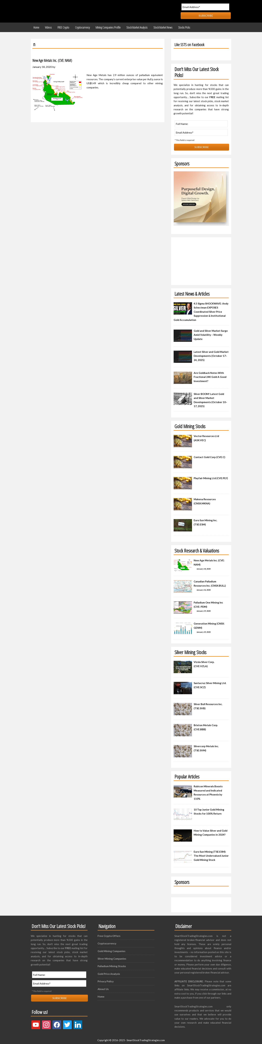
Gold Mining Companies (111, 949)
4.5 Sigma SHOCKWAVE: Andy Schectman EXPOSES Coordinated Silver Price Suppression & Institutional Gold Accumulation (201, 310)
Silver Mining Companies (112, 957)
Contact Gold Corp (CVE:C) (209, 455)
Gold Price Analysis (109, 972)
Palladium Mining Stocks (112, 964)
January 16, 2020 (203, 588)
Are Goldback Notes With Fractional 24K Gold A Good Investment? (210, 375)
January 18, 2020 (203, 567)
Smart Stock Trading (62, 11)
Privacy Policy (106, 979)
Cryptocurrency (107, 941)
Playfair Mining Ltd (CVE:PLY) (211, 476)
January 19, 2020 (203, 609)
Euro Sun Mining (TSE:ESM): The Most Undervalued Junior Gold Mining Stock (211, 854)
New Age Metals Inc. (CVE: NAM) (59, 58)
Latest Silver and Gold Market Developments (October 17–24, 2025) (211, 354)
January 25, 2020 (203, 630)
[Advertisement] (201, 258)
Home (101, 995)
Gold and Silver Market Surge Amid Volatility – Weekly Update (211, 333)
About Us (103, 987)
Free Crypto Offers (109, 934)
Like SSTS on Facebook (193, 42)
